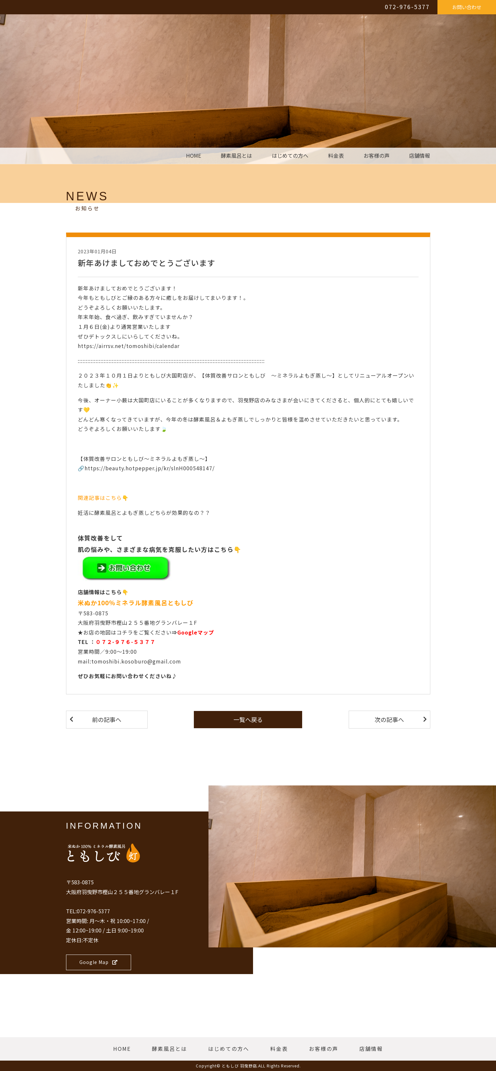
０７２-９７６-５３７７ (125, 642)
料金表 (336, 155)
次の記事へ (389, 719)
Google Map (98, 962)
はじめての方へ (290, 155)
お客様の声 (377, 155)
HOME (193, 155)
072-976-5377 (407, 6)
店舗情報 (419, 155)
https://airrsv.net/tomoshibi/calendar (129, 346)
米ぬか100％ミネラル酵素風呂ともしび (136, 602)
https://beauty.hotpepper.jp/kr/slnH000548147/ (150, 468)
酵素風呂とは (236, 155)
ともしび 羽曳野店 (239, 1065)
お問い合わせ (466, 7)
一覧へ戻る (248, 719)
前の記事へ (106, 719)
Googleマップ (195, 632)
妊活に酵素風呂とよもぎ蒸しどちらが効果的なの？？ (144, 512)
